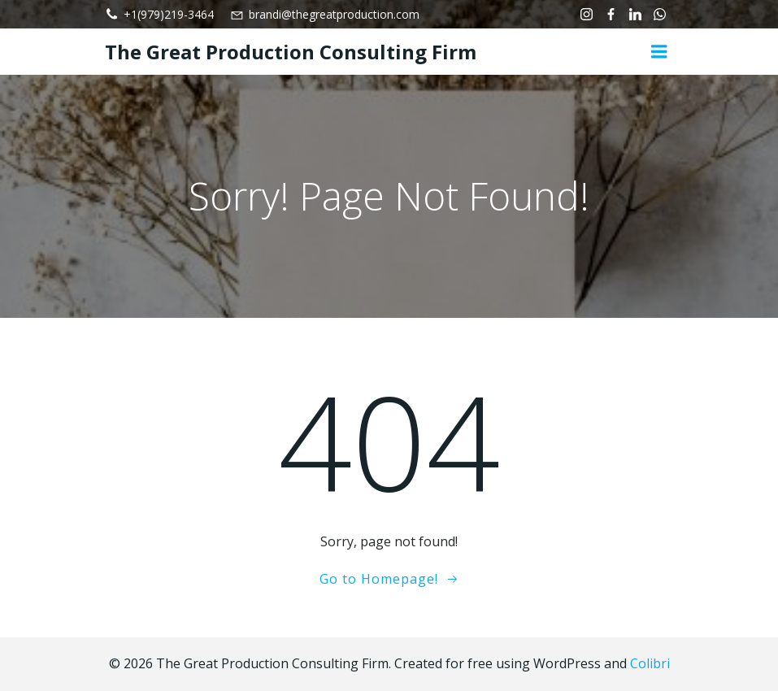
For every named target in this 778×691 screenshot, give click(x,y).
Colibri (650, 663)
